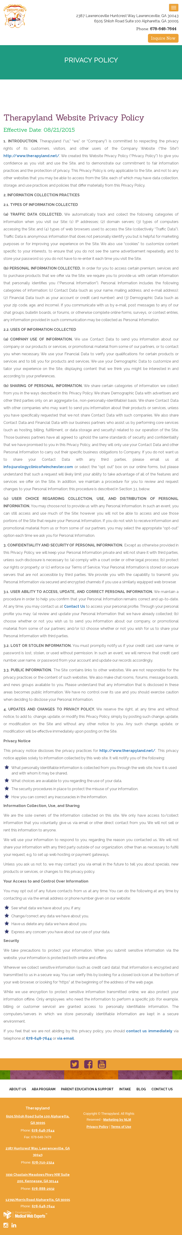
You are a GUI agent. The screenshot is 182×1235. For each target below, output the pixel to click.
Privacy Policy (97, 1127)
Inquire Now (163, 38)
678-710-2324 (43, 1162)
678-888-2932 (43, 1189)
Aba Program (43, 1089)
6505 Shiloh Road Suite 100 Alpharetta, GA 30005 (136, 21)
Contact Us (74, 606)
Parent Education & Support (87, 1089)
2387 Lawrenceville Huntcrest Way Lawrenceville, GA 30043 (127, 16)
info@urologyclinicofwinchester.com (38, 467)
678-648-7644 (163, 28)
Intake (125, 1089)
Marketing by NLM (117, 1119)
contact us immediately (149, 1031)
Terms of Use (121, 1127)
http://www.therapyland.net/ (31, 156)
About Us (17, 1089)
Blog (141, 1089)
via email (65, 1038)
